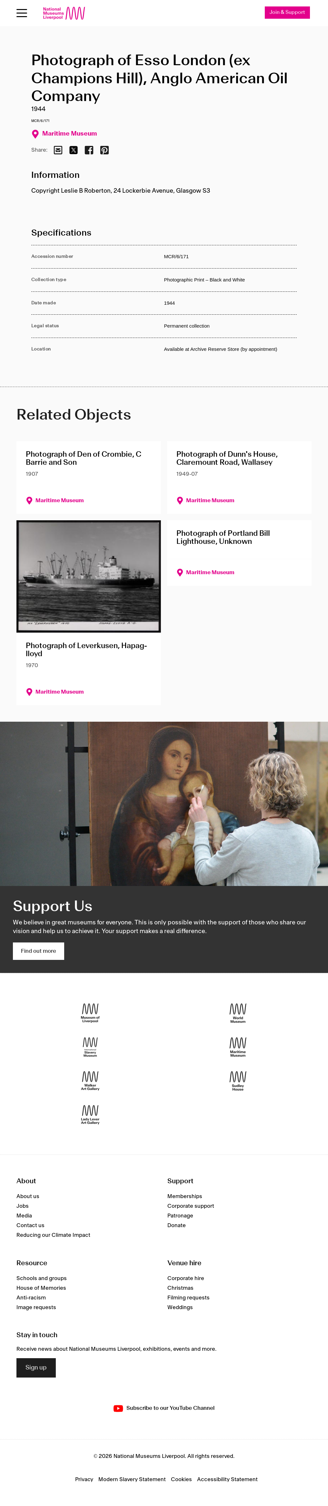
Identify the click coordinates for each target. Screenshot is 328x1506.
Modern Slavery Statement (132, 1479)
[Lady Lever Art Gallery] (90, 1115)
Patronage (180, 1216)
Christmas (180, 1288)
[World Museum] (238, 1013)
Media (24, 1216)
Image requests (36, 1307)
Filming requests (188, 1298)
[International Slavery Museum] (90, 1047)
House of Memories (41, 1288)
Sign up (36, 1368)
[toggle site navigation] (21, 13)
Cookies (181, 1479)
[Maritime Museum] (238, 1047)
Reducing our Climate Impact (53, 1235)
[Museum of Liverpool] (90, 1013)
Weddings (180, 1307)
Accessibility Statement (227, 1479)
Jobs (22, 1206)
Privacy (84, 1479)
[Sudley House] (238, 1081)
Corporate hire (185, 1278)
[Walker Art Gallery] (90, 1081)
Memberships (184, 1196)
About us (27, 1196)
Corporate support (190, 1206)
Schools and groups (41, 1278)
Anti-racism (31, 1298)
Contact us (30, 1225)
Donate (176, 1225)
